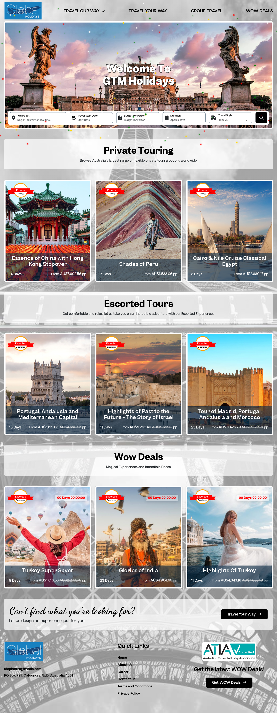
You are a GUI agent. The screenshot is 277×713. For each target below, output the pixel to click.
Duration (175, 116)
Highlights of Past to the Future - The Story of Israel (138, 414)
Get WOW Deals (229, 683)
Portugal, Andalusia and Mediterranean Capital (47, 414)
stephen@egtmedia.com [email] (22, 669)
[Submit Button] (261, 117)
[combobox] (233, 120)
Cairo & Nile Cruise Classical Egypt (229, 261)
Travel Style (225, 115)
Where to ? (24, 116)
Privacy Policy (129, 693)
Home (122, 658)
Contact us (126, 679)
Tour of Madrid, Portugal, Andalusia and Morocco (230, 414)
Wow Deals (259, 11)
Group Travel (206, 11)
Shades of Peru (138, 264)
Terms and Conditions (135, 686)
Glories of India (138, 570)
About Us (125, 665)
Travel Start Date (88, 116)
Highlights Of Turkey (229, 570)
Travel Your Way (148, 11)
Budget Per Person (134, 116)
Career (123, 672)
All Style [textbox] (223, 120)
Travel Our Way (84, 11)
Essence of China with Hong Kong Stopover (48, 261)
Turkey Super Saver (47, 570)
